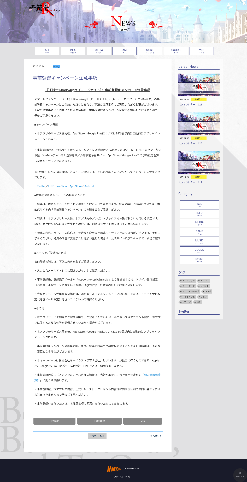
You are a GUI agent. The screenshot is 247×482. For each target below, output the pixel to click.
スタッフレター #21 (190, 104)
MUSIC (150, 51)
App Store (76, 186)
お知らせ (199, 99)
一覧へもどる (97, 436)
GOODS (176, 51)
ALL (47, 51)
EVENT (202, 51)
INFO (73, 51)
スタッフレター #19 (190, 182)
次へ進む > (156, 436)
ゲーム (56, 66)
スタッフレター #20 (190, 143)
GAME (124, 51)
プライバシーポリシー (123, 477)
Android (89, 186)
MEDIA (99, 51)
